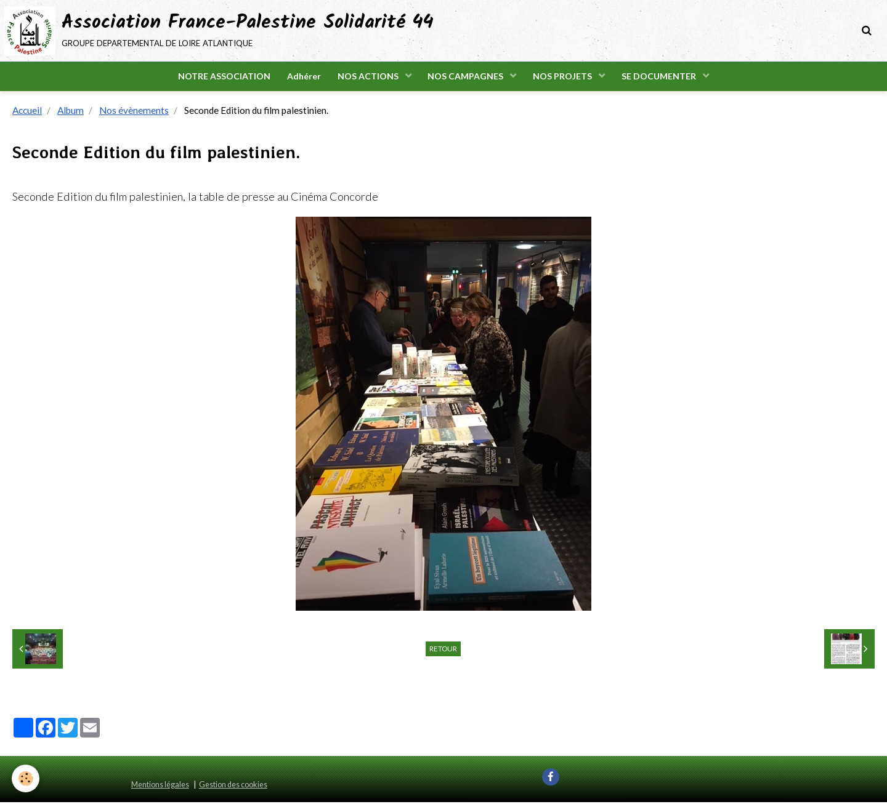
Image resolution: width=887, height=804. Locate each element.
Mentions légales (160, 786)
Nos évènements (134, 112)
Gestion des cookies (233, 786)
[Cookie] (26, 778)
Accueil (27, 112)
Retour (443, 650)
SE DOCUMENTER (664, 77)
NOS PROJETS (566, 77)
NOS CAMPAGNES (467, 77)
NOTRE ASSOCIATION (219, 77)
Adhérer (301, 77)
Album (70, 112)
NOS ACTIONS (367, 77)
